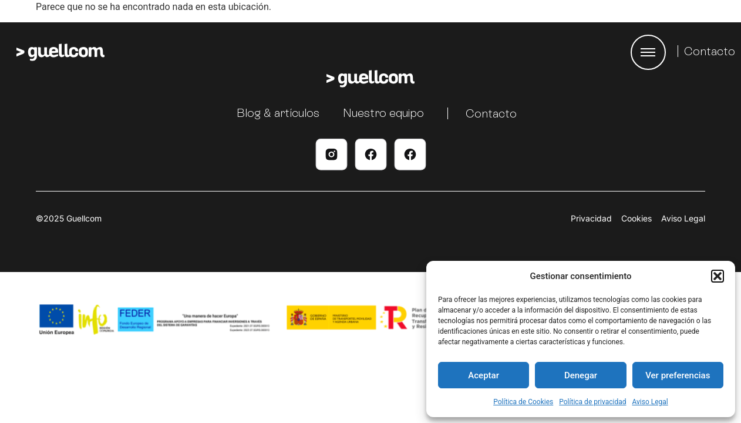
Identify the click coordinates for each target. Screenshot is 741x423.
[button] (717, 276)
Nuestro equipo (383, 112)
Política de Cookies (523, 402)
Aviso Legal (650, 402)
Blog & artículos (278, 112)
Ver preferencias (677, 375)
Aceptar (483, 375)
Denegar (580, 375)
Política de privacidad (592, 402)
